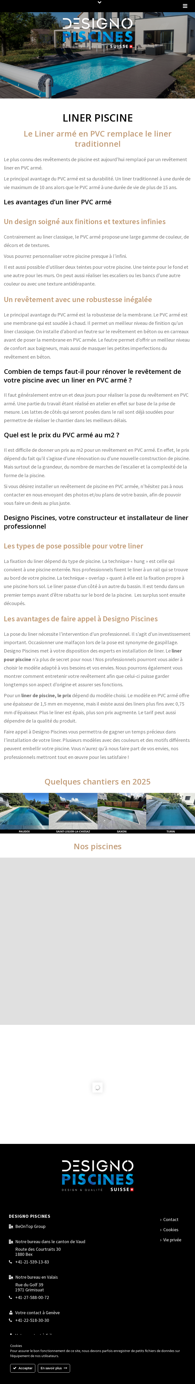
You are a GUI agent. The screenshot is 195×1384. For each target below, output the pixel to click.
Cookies (169, 1229)
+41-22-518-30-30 (32, 1320)
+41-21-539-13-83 (32, 1262)
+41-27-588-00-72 (32, 1297)
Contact (169, 1219)
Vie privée (170, 1240)
